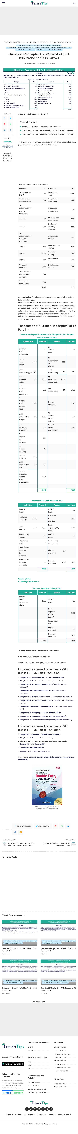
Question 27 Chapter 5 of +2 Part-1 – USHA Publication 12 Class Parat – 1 (7, 157)
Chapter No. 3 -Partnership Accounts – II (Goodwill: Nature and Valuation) (27, 948)
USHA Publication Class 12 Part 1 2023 (49, 50)
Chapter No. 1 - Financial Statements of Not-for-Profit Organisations (39, 45)
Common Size (42, 751)
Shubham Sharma (30, 63)
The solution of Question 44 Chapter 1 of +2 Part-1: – (42, 127)
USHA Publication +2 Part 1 (25, 50)
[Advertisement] (39, 21)
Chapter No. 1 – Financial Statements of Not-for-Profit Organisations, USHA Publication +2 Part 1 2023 (38, 47)
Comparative (26, 751)
